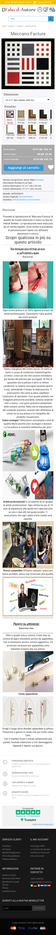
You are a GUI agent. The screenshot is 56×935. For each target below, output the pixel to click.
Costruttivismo (33, 199)
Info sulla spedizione (11, 856)
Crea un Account (37, 856)
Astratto (20, 26)
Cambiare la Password (39, 852)
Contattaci (6, 846)
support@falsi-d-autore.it (40, 882)
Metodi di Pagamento (11, 852)
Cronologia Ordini (37, 846)
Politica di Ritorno (9, 859)
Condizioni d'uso (9, 891)
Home (4, 26)
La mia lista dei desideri (40, 849)
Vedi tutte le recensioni (42, 824)
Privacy (5, 888)
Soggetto (11, 26)
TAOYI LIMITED (37, 879)
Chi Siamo (6, 849)
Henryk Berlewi (26, 196)
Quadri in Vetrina (9, 875)
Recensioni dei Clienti (11, 878)
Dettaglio (40, 180)
